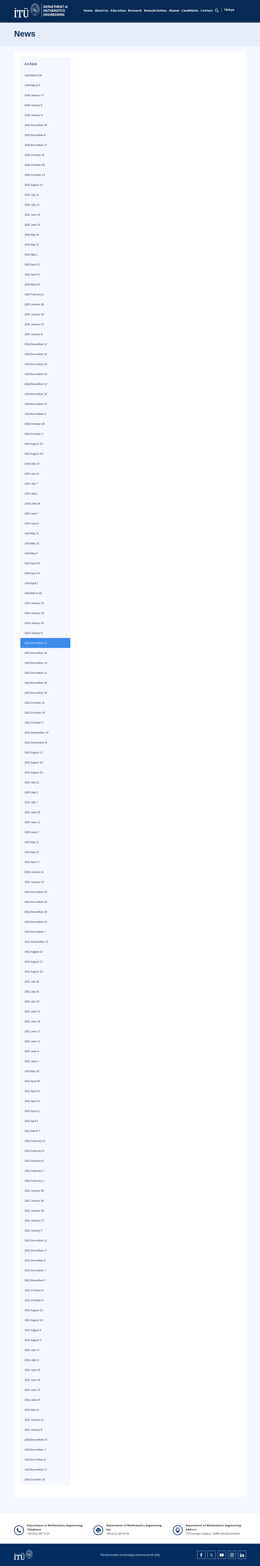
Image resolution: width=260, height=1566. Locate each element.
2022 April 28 (32, 1081)
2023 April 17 (32, 862)
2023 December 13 (35, 673)
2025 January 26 (34, 314)
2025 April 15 (32, 274)
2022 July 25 (31, 991)
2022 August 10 (33, 971)
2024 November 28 (35, 394)
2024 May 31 (31, 533)
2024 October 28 (34, 424)
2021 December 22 (35, 1240)
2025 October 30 (34, 165)
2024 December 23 (35, 354)
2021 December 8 (35, 1260)
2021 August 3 (32, 1340)
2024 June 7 (31, 513)
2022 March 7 (32, 1131)
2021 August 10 (33, 1320)
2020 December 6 (35, 1459)
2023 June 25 (32, 812)
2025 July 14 (31, 204)
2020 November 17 (35, 1469)
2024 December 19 (35, 364)
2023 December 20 (35, 653)
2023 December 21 (35, 643)
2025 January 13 (34, 324)
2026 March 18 (33, 75)
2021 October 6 (33, 1290)
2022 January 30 (34, 1190)
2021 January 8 (33, 1429)
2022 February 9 (34, 1151)
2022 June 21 (32, 1011)
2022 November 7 (35, 932)
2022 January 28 (34, 1200)
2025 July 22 (31, 195)
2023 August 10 (33, 772)
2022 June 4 (31, 1051)
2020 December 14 (35, 1439)
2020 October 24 (34, 1479)
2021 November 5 (35, 1280)
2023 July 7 (31, 802)
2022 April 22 (32, 1091)
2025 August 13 (33, 185)
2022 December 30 (35, 892)
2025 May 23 (31, 234)
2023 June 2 (31, 832)
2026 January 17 (34, 95)
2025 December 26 (35, 125)
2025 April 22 (32, 264)
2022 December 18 (35, 912)
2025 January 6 (33, 334)
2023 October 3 (33, 722)
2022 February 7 (34, 1171)
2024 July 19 (31, 463)
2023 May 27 (31, 852)
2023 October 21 (34, 702)
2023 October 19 (34, 712)
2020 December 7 (35, 1449)
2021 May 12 (31, 1410)
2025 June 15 (32, 224)
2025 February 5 (34, 294)
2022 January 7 (33, 1230)
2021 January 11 (34, 1419)
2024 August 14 (33, 453)
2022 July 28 (31, 981)
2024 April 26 (32, 563)
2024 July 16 (31, 473)
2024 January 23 (34, 603)
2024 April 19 (32, 573)
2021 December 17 (35, 1250)
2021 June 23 (32, 1390)
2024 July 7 (31, 483)
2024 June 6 (31, 523)
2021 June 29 (32, 1380)
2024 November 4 (35, 414)
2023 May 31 (31, 842)
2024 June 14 (32, 503)
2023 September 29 (36, 732)
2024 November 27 (35, 404)
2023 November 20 (35, 692)
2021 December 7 (35, 1270)
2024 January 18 (34, 623)
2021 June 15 (32, 1400)
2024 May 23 (31, 543)
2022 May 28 (31, 1071)
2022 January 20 (34, 1210)
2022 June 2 (31, 1061)
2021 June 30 (32, 1370)
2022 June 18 (32, 1021)
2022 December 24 (35, 902)
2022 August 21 (33, 951)
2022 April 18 (32, 1101)
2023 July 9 (31, 792)
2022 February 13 (34, 1141)
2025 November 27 (35, 145)
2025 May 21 (31, 244)
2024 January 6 (33, 633)
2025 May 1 (31, 254)
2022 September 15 (36, 941)
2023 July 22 (31, 782)
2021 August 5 (32, 1330)
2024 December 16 (35, 374)
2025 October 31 (34, 155)
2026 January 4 (33, 115)
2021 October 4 (33, 1300)
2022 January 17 (34, 1220)
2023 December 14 (35, 663)
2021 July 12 (31, 1360)
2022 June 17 (32, 1031)
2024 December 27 (35, 344)
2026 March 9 (32, 85)
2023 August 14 (33, 762)
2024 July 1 (31, 493)
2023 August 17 (33, 752)
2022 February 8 (34, 1161)
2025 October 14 (34, 175)
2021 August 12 (33, 1310)
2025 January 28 (34, 304)
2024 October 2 (33, 434)
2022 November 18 (35, 922)
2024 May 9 (31, 553)
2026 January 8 (33, 105)
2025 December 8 (35, 135)
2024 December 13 (35, 384)
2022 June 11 (32, 1041)
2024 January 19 (34, 613)
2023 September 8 (35, 742)
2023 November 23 (35, 683)
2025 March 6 (32, 284)
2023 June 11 (32, 822)
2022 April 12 (32, 1111)
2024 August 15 (33, 444)
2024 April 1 (31, 583)
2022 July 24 (31, 1001)
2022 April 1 (31, 1121)
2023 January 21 (34, 872)
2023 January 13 (34, 882)
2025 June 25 (32, 214)
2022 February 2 (34, 1180)
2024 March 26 (33, 593)
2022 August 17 (33, 961)
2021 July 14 (31, 1350)
